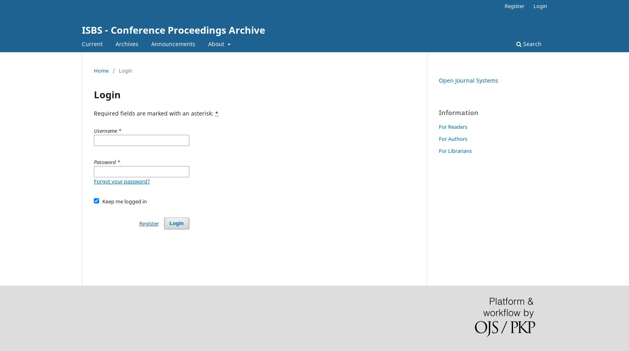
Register (514, 6)
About (217, 44)
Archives (127, 44)
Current (92, 44)
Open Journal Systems (468, 80)
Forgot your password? (122, 181)
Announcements (173, 44)
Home (101, 70)
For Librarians (455, 150)
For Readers (453, 126)
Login (540, 6)
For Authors (453, 138)
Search (529, 44)
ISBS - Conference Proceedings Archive (173, 30)
